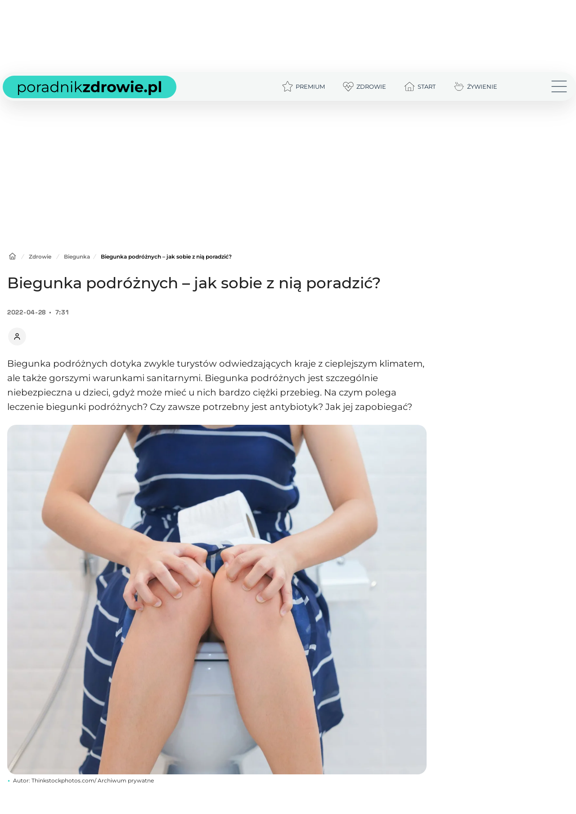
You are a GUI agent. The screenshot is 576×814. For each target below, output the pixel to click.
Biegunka (77, 256)
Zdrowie (40, 256)
